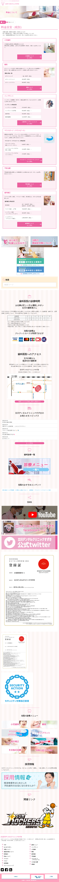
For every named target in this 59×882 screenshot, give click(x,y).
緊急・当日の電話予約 (38, 877)
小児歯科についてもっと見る (29, 56)
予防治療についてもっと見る (29, 185)
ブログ (5, 861)
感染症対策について (9, 851)
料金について (7, 856)
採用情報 (6, 863)
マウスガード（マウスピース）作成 (42, 490)
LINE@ (16, 876)
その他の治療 (34, 862)
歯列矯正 (31, 490)
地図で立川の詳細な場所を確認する (29, 401)
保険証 (33, 864)
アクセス (6, 858)
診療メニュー (34, 844)
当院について (7, 849)
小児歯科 (33, 849)
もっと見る (29, 443)
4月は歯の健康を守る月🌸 (29, 433)
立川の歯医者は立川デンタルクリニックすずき (13, 4)
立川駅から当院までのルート (21, 490)
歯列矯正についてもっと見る (29, 224)
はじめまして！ (29, 437)
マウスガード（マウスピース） (35, 859)
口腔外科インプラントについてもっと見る (29, 122)
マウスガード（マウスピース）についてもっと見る (29, 160)
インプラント (34, 847)
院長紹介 (6, 854)
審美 (32, 851)
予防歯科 (33, 856)
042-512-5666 (10, 840)
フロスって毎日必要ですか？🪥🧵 (29, 429)
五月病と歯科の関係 (29, 421)
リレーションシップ (9, 865)
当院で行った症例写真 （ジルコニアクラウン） (29, 425)
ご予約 (51, 876)
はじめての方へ (7, 847)
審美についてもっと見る (29, 88)
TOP (4, 22)
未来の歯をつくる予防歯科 (8, 490)
